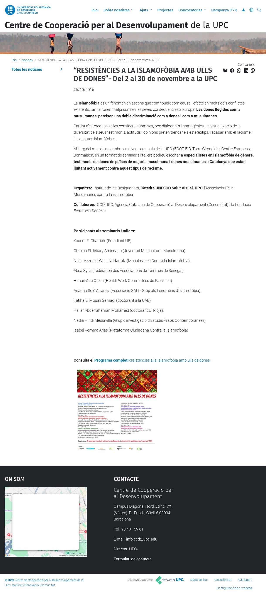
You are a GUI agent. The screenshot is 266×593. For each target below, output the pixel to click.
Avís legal (244, 579)
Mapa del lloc (199, 579)
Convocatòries (190, 10)
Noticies (27, 60)
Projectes (165, 10)
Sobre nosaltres (116, 10)
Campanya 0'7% (224, 10)
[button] (133, 10)
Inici (94, 10)
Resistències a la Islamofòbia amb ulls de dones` (152, 360)
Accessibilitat (223, 579)
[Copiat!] (253, 70)
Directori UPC (125, 549)
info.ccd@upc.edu (141, 539)
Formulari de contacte (133, 559)
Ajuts (144, 10)
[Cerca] (259, 10)
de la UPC (116, 25)
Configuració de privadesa (234, 588)
